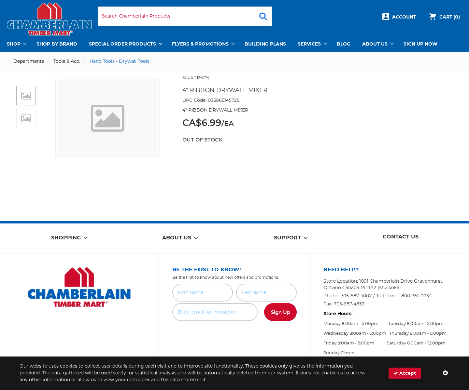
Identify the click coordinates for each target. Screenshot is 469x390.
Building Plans (265, 44)
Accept (404, 373)
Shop (14, 44)
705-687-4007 (356, 296)
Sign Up (280, 312)
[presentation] (234, 335)
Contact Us (401, 236)
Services (309, 44)
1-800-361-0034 (415, 296)
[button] (26, 95)
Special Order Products (122, 44)
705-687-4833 (349, 304)
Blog (343, 44)
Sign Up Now (420, 44)
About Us (375, 44)
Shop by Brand (56, 44)
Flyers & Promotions (200, 44)
